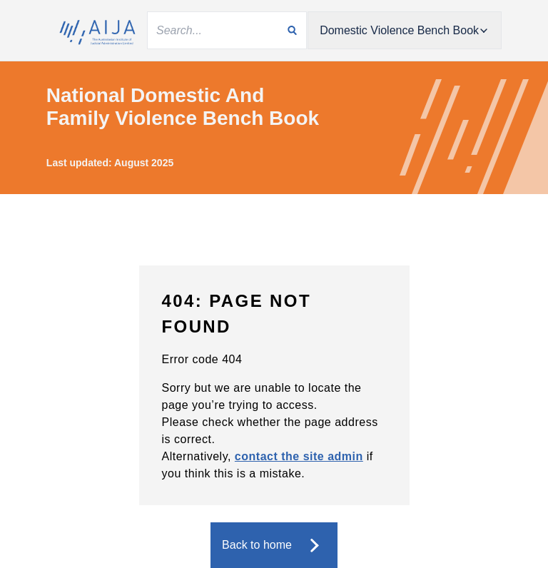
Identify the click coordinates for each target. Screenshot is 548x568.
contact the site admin (299, 456)
